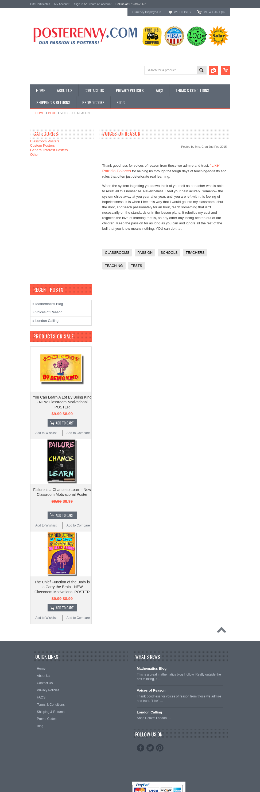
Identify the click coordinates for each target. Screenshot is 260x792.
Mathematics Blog (151, 668)
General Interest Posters (49, 150)
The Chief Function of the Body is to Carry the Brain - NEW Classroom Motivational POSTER (62, 587)
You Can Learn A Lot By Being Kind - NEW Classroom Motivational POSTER (62, 402)
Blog (52, 113)
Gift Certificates (40, 4)
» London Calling (46, 321)
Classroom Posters (45, 141)
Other (34, 155)
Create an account (99, 4)
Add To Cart (65, 423)
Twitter (150, 748)
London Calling (149, 712)
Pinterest (160, 748)
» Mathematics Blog (48, 304)
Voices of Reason (151, 690)
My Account (61, 4)
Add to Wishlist (45, 433)
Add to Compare (78, 433)
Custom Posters (42, 145)
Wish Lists (182, 12)
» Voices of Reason (48, 312)
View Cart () (214, 12)
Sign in (78, 4)
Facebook (140, 748)
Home (40, 113)
